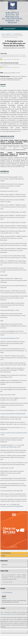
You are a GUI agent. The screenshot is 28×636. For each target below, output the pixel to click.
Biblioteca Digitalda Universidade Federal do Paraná (12, 18)
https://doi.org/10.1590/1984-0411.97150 (11, 72)
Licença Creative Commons (9, 614)
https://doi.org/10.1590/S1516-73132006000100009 (12, 413)
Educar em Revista (9, 28)
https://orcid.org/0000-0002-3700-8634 (10, 59)
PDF (3, 555)
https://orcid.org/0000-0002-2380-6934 (10, 67)
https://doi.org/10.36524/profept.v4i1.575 (10, 447)
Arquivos (8, 34)
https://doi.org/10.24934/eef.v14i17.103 (9, 338)
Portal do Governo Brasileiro (11, 0)
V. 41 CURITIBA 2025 (17, 34)
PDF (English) (6, 553)
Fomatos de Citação (8, 582)
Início (3, 34)
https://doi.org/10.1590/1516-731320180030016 (11, 506)
